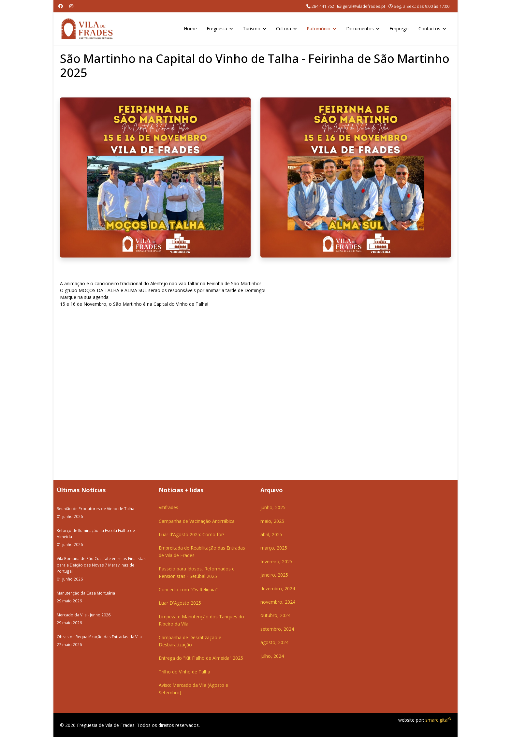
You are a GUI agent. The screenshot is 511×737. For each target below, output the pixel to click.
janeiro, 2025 (274, 575)
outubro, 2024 (275, 615)
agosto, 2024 (274, 642)
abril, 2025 (271, 534)
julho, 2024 (272, 656)
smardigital (438, 720)
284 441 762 (323, 6)
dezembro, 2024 (277, 588)
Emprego (399, 28)
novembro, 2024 (277, 602)
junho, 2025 (272, 507)
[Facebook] (60, 6)
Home (190, 28)
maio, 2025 (272, 521)
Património (318, 28)
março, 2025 (273, 548)
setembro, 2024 (277, 629)
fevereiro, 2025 (276, 561)
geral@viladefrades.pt (364, 6)
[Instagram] (71, 6)
